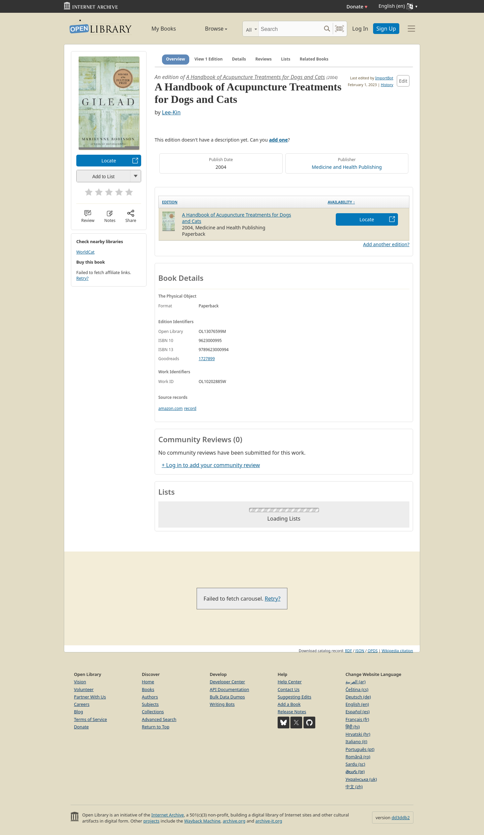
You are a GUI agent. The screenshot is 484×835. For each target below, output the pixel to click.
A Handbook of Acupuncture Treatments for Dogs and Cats (255, 77)
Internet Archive (167, 815)
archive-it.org (268, 821)
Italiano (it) (356, 741)
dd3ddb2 (401, 817)
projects (151, 821)
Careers (81, 704)
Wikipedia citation (397, 650)
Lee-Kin (171, 112)
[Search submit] (327, 28)
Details (239, 59)
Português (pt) (360, 749)
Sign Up (386, 28)
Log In (360, 28)
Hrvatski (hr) (358, 734)
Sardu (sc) (355, 764)
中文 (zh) (354, 787)
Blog (78, 712)
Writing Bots (222, 704)
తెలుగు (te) (355, 771)
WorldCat (85, 252)
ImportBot (384, 77)
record (190, 408)
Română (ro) (358, 757)
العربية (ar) (355, 682)
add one (278, 140)
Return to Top (155, 727)
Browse (208, 28)
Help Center (290, 682)
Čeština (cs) (357, 689)
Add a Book (289, 704)
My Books (164, 28)
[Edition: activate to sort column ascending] (241, 202)
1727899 (207, 359)
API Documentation (229, 689)
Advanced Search (159, 719)
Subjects (150, 704)
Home (148, 682)
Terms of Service (90, 719)
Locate (109, 160)
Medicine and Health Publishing (347, 167)
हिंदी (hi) (353, 727)
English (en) (357, 704)
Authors (150, 697)
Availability (341, 201)
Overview (175, 59)
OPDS (373, 650)
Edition (169, 201)
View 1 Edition (209, 59)
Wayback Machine (202, 821)
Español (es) (358, 712)
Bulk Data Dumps (227, 697)
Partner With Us (90, 697)
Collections (153, 712)
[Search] (290, 28)
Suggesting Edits (294, 697)
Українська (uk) (361, 779)
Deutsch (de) (358, 697)
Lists (285, 59)
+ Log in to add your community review (211, 465)
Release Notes (292, 712)
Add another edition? (386, 244)
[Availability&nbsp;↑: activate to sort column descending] (366, 202)
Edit (403, 81)
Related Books (314, 59)
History (387, 84)
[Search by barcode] (339, 28)
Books (148, 689)
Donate (357, 6)
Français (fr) (357, 719)
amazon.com (170, 408)
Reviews (263, 59)
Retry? (82, 278)
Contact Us (288, 689)
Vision (80, 682)
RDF (348, 650)
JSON (359, 650)
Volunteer (84, 689)
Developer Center (227, 682)
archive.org (234, 821)
